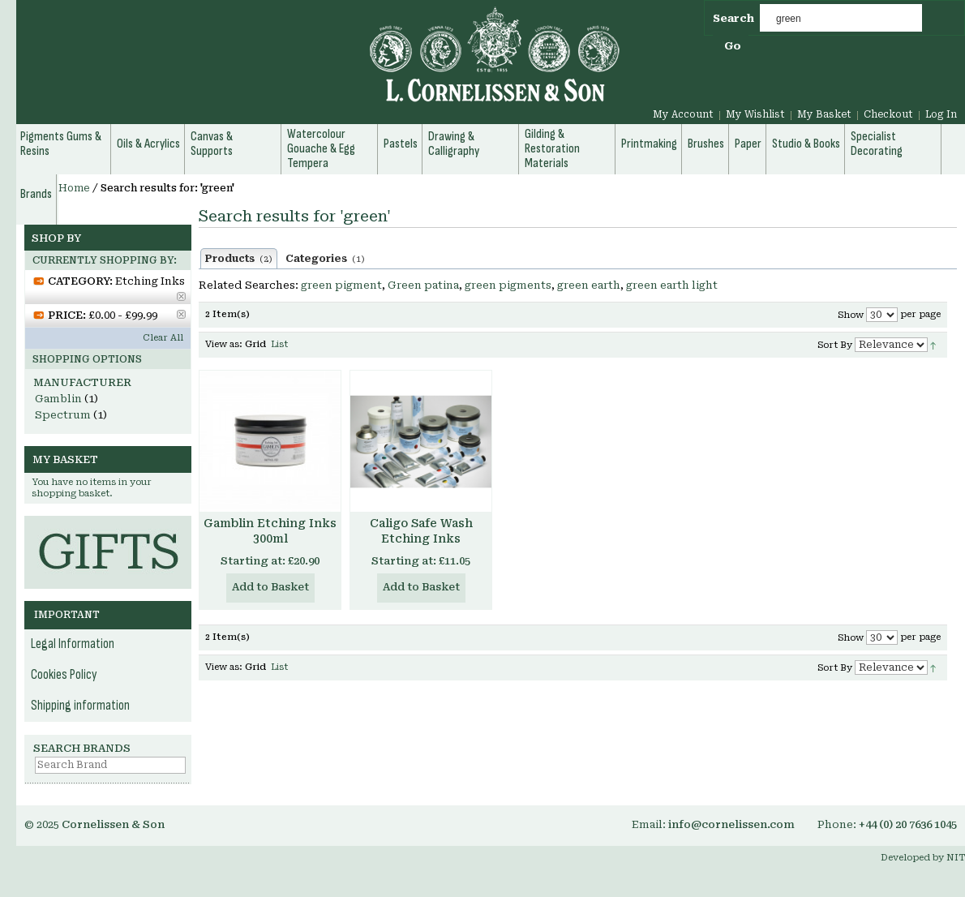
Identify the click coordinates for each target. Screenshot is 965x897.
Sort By (834, 345)
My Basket (824, 114)
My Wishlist (755, 114)
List (279, 344)
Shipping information (80, 705)
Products (238, 258)
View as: (223, 344)
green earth (588, 285)
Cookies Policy (64, 675)
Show (851, 315)
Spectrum (63, 415)
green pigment (341, 285)
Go (732, 46)
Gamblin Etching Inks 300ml (270, 531)
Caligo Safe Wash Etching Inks (421, 531)
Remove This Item (181, 296)
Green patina (423, 285)
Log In (941, 114)
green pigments (508, 285)
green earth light (672, 285)
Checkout (888, 114)
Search (733, 18)
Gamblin (58, 399)
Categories (325, 258)
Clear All (163, 338)
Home (74, 188)
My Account (683, 114)
